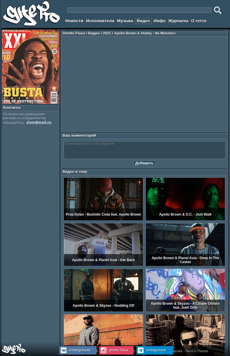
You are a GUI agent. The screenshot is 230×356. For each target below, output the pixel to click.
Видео (143, 20)
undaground (151, 350)
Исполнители (100, 20)
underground (74, 350)
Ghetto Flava (73, 33)
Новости (74, 20)
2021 (107, 33)
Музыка (125, 20)
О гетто (199, 20)
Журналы (178, 20)
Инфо (160, 20)
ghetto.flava (113, 350)
